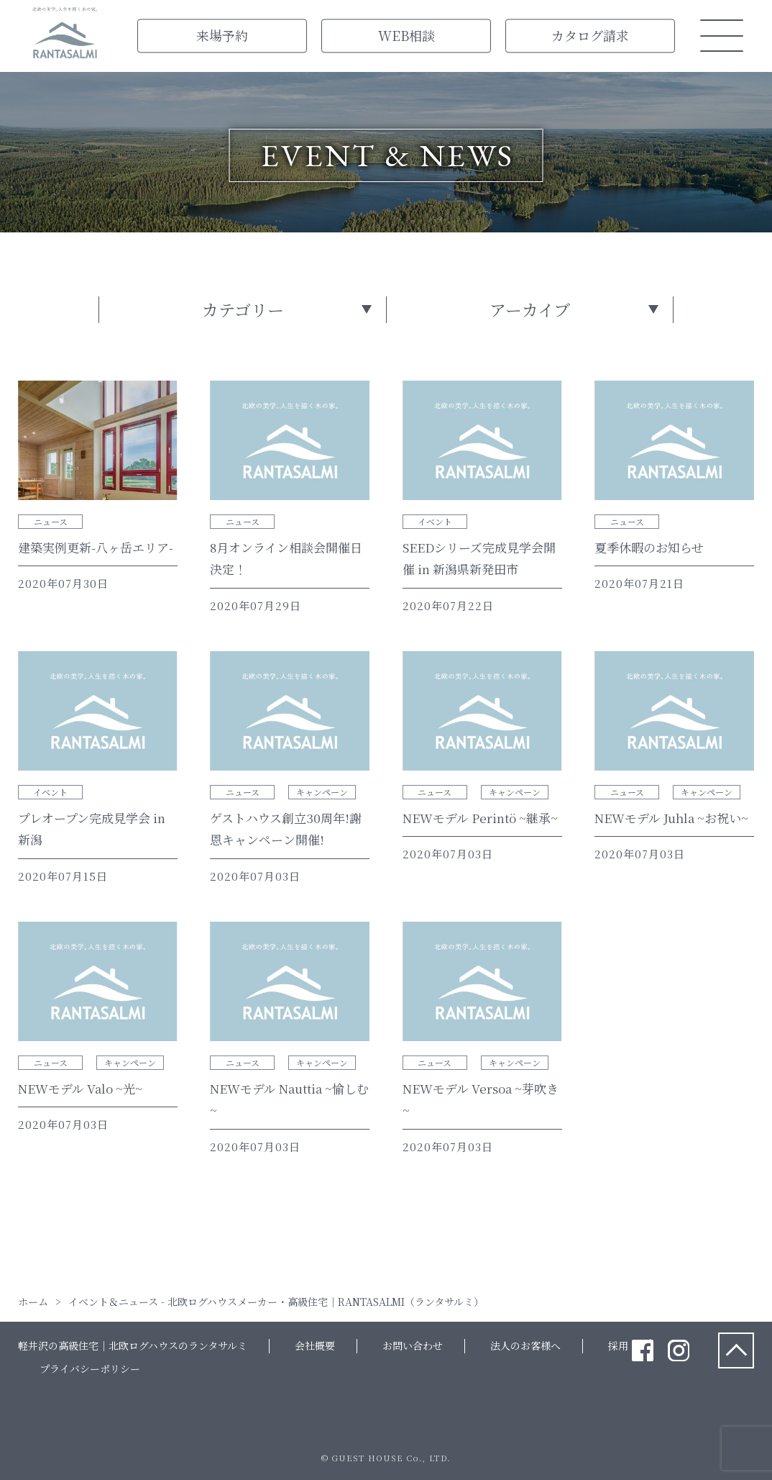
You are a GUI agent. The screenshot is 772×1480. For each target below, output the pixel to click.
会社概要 (315, 1345)
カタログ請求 (590, 35)
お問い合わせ (412, 1345)
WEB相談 (406, 35)
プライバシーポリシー (90, 1368)
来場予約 (222, 35)
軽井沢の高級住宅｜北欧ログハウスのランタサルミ (132, 1345)
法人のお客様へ (525, 1345)
